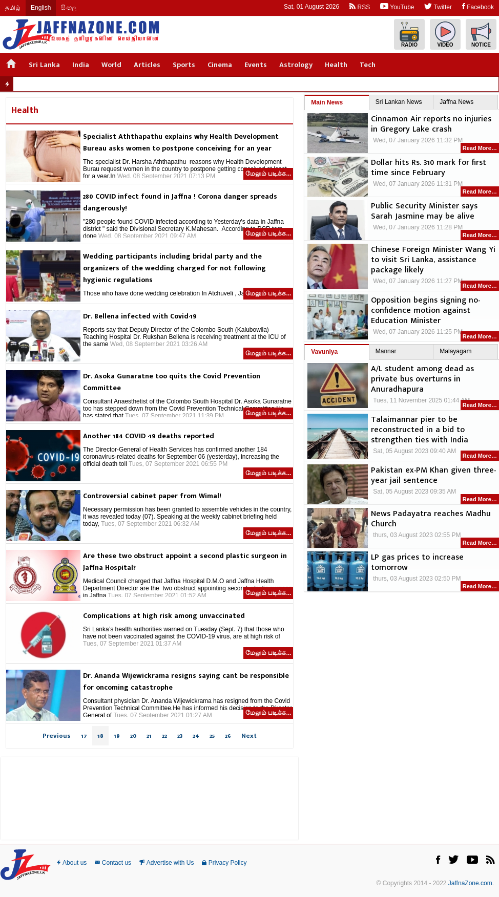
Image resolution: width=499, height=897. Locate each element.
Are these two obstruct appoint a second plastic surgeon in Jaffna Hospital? (185, 561)
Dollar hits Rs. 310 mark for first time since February (428, 168)
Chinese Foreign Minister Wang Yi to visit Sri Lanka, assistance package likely (433, 260)
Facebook (478, 6)
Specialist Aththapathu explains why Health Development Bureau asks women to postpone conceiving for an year (181, 142)
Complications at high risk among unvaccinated (164, 616)
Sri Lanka (44, 65)
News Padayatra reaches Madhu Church (431, 519)
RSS (359, 6)
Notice (481, 35)
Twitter (437, 6)
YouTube (397, 6)
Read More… (480, 148)
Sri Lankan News (399, 101)
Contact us (113, 862)
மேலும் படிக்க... (268, 173)
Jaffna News (456, 101)
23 (179, 735)
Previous (57, 735)
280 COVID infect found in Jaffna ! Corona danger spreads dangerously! (180, 202)
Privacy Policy (224, 862)
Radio (409, 35)
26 (228, 735)
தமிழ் (12, 7)
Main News (327, 102)
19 (117, 735)
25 (212, 735)
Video (445, 35)
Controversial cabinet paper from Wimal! (152, 496)
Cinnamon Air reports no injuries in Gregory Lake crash (431, 124)
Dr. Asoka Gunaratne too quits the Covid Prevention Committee (171, 382)
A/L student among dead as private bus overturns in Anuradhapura (422, 379)
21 (149, 735)
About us (72, 862)
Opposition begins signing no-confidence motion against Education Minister (425, 310)
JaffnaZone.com (470, 883)
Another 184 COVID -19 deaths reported (148, 436)
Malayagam (455, 351)
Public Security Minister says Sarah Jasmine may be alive (424, 211)
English (41, 7)
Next (249, 735)
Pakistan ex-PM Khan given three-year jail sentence (433, 475)
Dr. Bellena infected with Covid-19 (139, 316)
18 (100, 735)
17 (84, 735)
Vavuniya (324, 351)
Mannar (386, 351)
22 (164, 735)
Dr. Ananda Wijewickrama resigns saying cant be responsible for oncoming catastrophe (186, 681)
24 (196, 735)
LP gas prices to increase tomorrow (417, 562)
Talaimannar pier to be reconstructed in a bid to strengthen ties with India (419, 430)
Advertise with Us (166, 862)
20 (133, 735)
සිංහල (68, 7)
